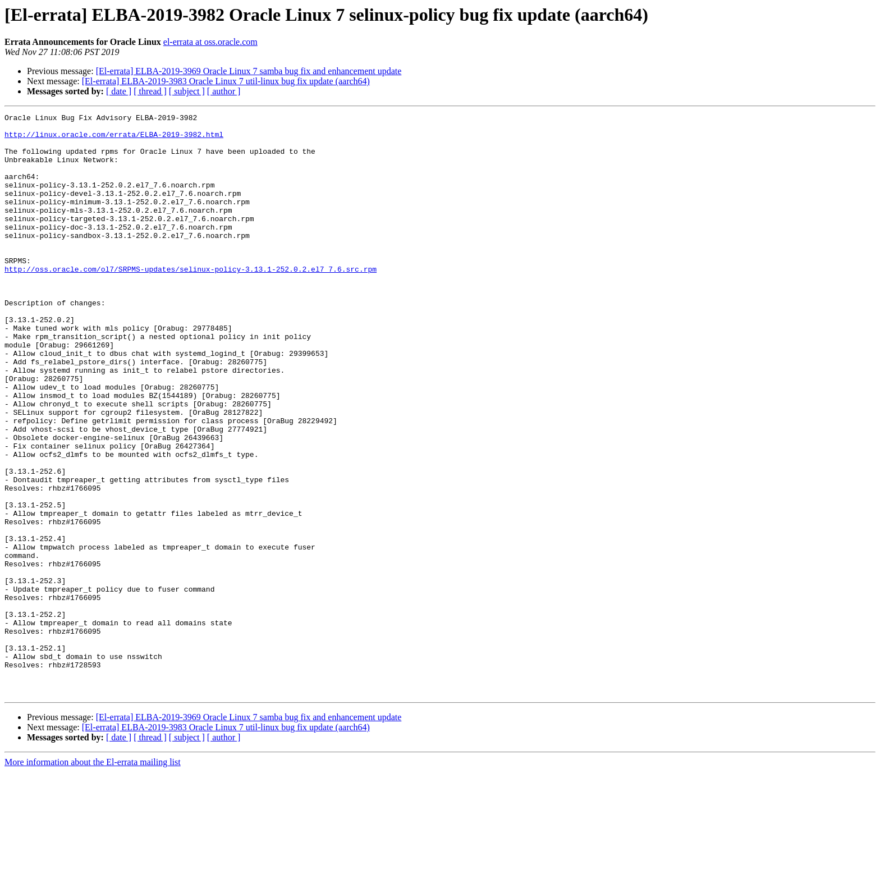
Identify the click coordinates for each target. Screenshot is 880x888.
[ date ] (118, 91)
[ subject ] (187, 91)
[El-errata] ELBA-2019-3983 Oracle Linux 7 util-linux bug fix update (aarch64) (226, 81)
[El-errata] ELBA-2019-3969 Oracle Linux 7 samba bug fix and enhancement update (249, 71)
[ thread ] (150, 91)
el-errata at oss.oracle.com (210, 42)
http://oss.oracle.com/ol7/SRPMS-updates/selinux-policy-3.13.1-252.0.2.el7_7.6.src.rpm (190, 301)
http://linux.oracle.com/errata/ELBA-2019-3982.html (113, 139)
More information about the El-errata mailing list (92, 878)
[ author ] (224, 91)
